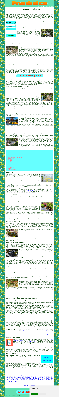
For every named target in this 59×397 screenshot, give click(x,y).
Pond (7, 79)
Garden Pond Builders (44, 378)
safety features (22, 32)
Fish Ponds (22, 376)
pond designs (32, 280)
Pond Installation (39, 375)
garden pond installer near (20, 371)
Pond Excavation (15, 375)
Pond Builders (22, 378)
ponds (33, 14)
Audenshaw (21, 79)
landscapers (35, 330)
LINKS (41, 6)
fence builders (21, 334)
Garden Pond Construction (30, 376)
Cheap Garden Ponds (24, 375)
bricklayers (23, 330)
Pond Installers (37, 379)
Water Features (32, 375)
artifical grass (48, 330)
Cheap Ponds (44, 377)
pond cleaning (30, 190)
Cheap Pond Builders (36, 377)
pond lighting (10, 125)
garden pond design (24, 343)
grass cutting (34, 334)
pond (7, 113)
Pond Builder (27, 377)
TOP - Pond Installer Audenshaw (12, 381)
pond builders (31, 82)
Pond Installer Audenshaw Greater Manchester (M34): (17, 14)
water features (18, 325)
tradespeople (17, 335)
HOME (38, 6)
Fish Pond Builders (24, 379)
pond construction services (32, 351)
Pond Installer (15, 378)
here (18, 327)
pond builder (12, 69)
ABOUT (44, 6)
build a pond (49, 329)
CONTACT (47, 6)
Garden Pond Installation (47, 379)
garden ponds (32, 341)
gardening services (48, 334)
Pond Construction (41, 376)
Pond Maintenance (15, 376)
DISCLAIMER (51, 6)
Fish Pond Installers (19, 377)
